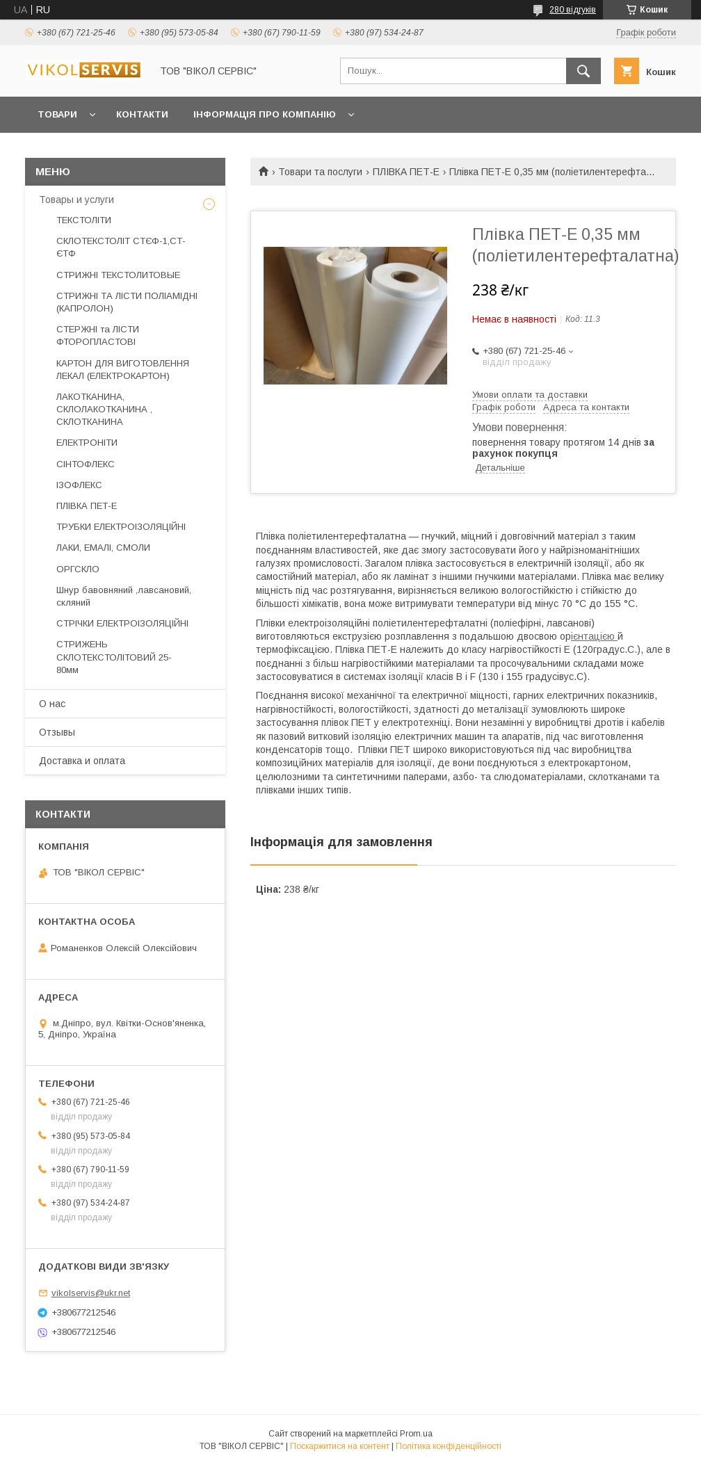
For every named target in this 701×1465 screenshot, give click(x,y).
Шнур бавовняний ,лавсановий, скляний (123, 596)
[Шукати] (583, 71)
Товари (57, 114)
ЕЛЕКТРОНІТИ (87, 442)
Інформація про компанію (264, 114)
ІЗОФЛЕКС (79, 485)
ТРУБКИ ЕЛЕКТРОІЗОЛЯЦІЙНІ (121, 526)
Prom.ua (416, 1434)
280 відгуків (572, 10)
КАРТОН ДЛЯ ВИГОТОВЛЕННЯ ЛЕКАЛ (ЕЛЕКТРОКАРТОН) (122, 369)
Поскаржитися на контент (339, 1446)
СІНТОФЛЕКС (85, 464)
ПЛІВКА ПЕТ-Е (406, 171)
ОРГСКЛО (77, 569)
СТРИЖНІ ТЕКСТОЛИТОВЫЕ (118, 275)
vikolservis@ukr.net (90, 1293)
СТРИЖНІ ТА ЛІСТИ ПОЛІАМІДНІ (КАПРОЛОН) (127, 302)
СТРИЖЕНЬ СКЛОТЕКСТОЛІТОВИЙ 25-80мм (114, 656)
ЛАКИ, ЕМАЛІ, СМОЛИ (103, 547)
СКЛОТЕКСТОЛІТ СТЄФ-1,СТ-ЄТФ (121, 247)
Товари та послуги (320, 171)
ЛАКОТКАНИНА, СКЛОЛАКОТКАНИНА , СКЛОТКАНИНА (104, 409)
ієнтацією (594, 636)
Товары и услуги (76, 199)
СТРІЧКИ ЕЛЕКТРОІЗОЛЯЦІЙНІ (122, 623)
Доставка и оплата (82, 760)
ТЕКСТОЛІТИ (83, 220)
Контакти (142, 114)
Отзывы (57, 732)
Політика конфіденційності (448, 1446)
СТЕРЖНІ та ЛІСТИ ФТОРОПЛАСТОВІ (97, 335)
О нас (52, 703)
